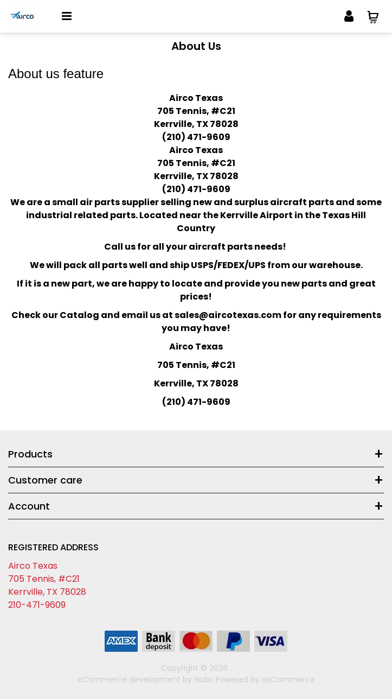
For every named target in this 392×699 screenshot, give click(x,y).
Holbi (203, 679)
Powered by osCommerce (265, 679)
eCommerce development (129, 679)
